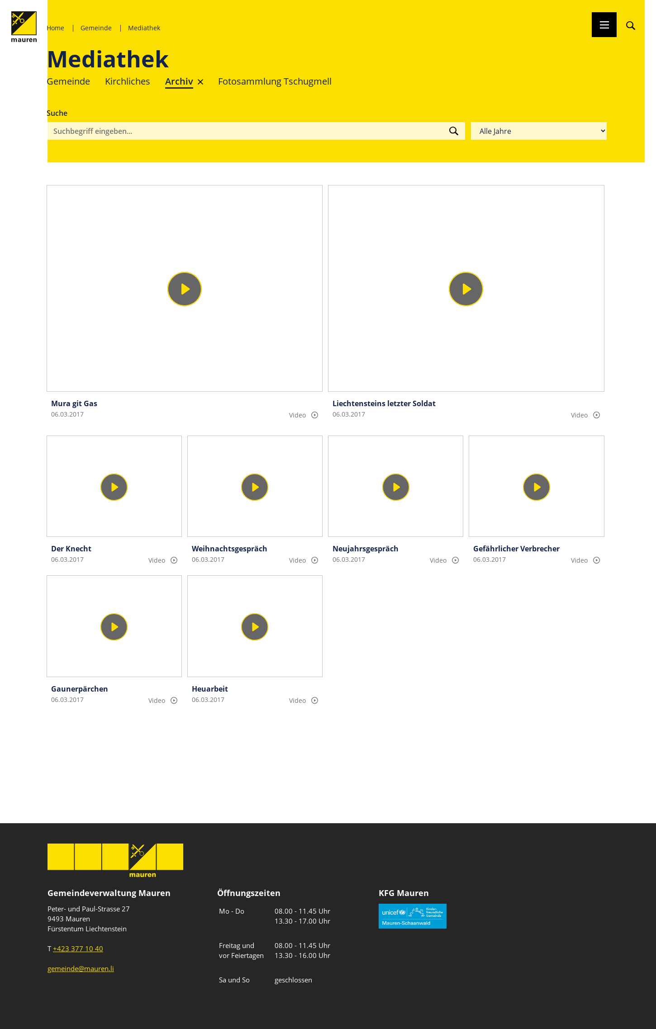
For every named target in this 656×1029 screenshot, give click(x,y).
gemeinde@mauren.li (81, 968)
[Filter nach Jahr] (539, 131)
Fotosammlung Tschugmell (275, 81)
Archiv (179, 81)
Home (55, 28)
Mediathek (144, 28)
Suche (57, 113)
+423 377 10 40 (78, 948)
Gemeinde (96, 28)
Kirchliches (127, 81)
